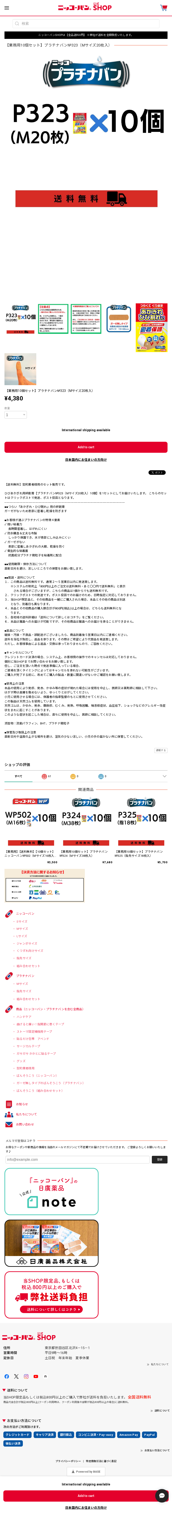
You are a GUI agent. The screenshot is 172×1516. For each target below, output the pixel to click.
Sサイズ (22, 921)
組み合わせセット (28, 966)
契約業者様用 (25, 1068)
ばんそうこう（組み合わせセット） (40, 1090)
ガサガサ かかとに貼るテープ (36, 1053)
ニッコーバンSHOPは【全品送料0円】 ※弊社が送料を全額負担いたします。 (85, 35)
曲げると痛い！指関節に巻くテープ (40, 1024)
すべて (19, 776)
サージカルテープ (28, 1046)
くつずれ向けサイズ (30, 950)
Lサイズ (22, 936)
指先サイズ (24, 958)
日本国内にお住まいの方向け (86, 460)
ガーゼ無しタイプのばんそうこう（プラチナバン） (51, 1083)
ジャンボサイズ (27, 943)
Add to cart (86, 447)
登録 (159, 1159)
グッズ (21, 1061)
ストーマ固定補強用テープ (34, 1031)
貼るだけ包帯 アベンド (33, 1039)
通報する (161, 750)
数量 (7, 408)
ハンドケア (24, 1017)
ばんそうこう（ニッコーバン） (37, 1075)
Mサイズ (22, 928)
